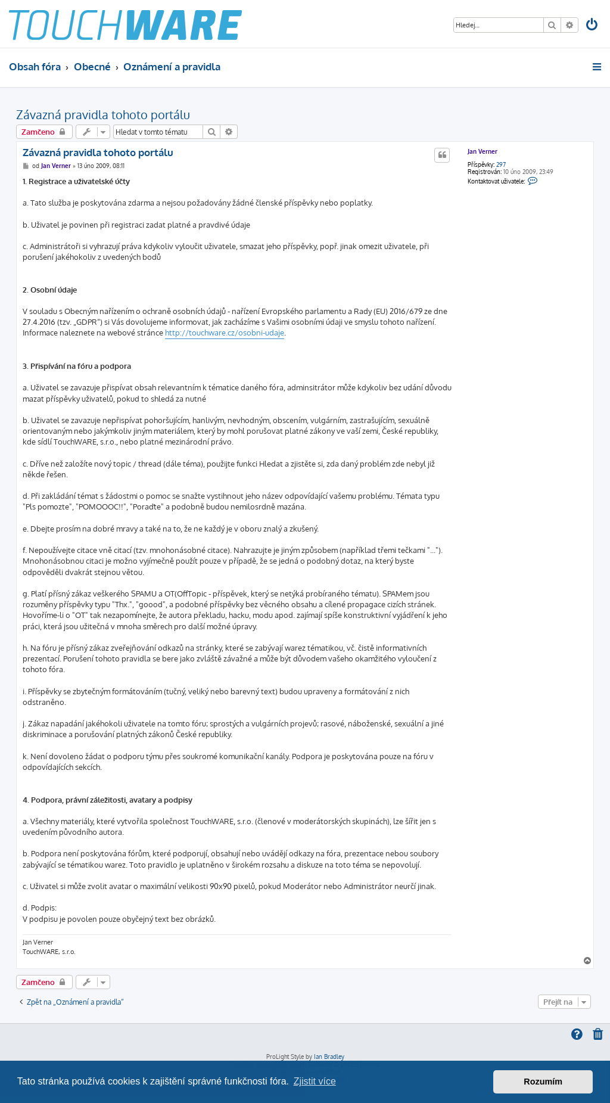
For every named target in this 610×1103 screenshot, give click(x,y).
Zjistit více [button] (315, 1081)
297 (501, 164)
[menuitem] (592, 26)
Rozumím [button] (543, 1081)
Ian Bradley (329, 1056)
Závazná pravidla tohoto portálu (103, 114)
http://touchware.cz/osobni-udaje (224, 332)
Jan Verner (482, 151)
